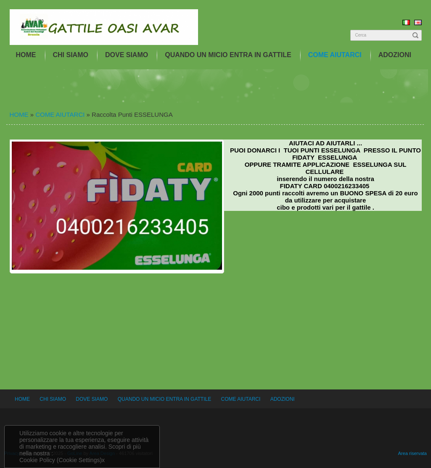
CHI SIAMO (70, 54)
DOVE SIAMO (126, 54)
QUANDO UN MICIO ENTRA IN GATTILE (228, 54)
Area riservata (412, 453)
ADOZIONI (394, 54)
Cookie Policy (37, 460)
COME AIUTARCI (335, 54)
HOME (26, 54)
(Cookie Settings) (79, 460)
